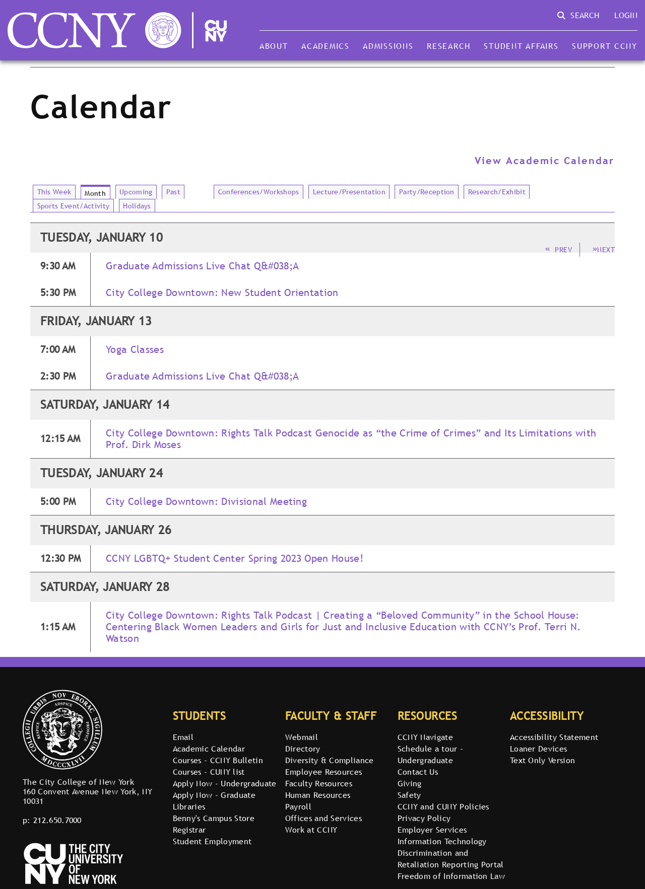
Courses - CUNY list (209, 771)
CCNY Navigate (425, 737)
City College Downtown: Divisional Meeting (206, 501)
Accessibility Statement (554, 737)
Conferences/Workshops (258, 191)
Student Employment (212, 841)
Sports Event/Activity (73, 205)
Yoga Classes (135, 349)
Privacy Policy (424, 818)
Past (173, 191)
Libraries (189, 806)
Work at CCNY (311, 829)
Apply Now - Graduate (214, 794)
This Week (54, 191)
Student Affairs (521, 46)
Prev (558, 250)
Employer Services (432, 829)
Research (449, 46)
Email (183, 737)
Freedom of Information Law (451, 875)
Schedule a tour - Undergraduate (430, 754)
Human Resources (318, 794)
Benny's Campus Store (213, 818)
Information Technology (442, 841)
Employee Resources (323, 771)
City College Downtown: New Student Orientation (222, 293)
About (274, 46)
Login (625, 15)
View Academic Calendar (545, 160)
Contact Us (418, 771)
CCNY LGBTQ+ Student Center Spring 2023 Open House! (234, 558)
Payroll (298, 806)
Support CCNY (604, 46)
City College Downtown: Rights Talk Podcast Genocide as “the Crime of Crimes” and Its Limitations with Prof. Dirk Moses (351, 439)
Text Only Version (542, 760)
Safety (409, 794)
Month (95, 193)
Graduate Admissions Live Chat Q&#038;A (202, 266)
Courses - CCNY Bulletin (218, 760)
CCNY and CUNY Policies (443, 806)
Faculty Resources (318, 783)
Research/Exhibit (497, 191)
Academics (325, 46)
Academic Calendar (209, 748)
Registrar (189, 829)
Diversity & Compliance (329, 760)
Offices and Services (323, 818)
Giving (410, 783)
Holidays (137, 205)
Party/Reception (427, 191)
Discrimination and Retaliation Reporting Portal (451, 858)
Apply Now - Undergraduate (225, 783)
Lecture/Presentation (349, 191)
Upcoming (136, 191)
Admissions (388, 46)
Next (604, 250)
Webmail (301, 737)
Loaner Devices (538, 748)
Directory (302, 748)
